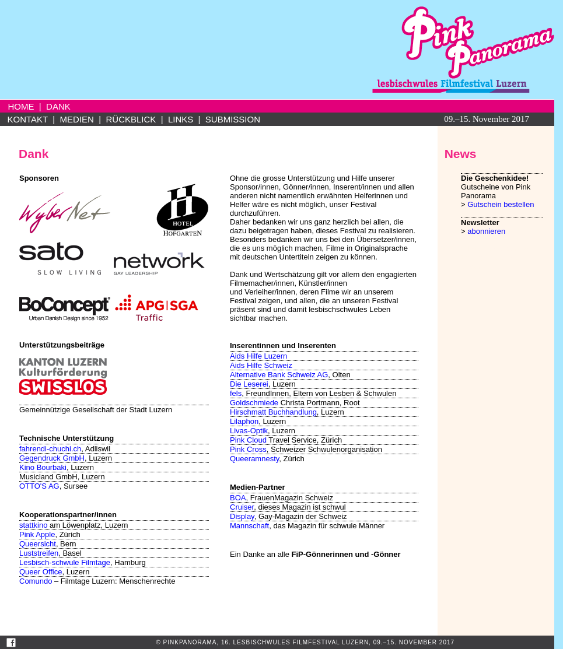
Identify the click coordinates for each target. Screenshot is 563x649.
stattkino (33, 525)
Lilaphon (244, 421)
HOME (21, 106)
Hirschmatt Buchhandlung (273, 412)
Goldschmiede (254, 402)
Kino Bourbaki (43, 467)
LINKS (180, 119)
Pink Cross (248, 449)
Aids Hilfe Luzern (258, 356)
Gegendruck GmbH (52, 458)
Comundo (35, 581)
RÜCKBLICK (131, 119)
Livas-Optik (249, 430)
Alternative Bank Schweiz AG (279, 374)
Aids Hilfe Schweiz (261, 365)
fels (236, 393)
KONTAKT (28, 119)
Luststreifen (38, 553)
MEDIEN (77, 119)
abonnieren (486, 231)
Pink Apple (37, 534)
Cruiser (242, 507)
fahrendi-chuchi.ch (50, 448)
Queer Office (40, 571)
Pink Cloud (248, 440)
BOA (238, 497)
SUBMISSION (232, 119)
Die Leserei (249, 384)
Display (242, 516)
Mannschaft (249, 525)
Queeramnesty (254, 458)
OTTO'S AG (39, 486)
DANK (58, 106)
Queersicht (37, 543)
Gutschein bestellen (500, 204)
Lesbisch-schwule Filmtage (64, 562)
